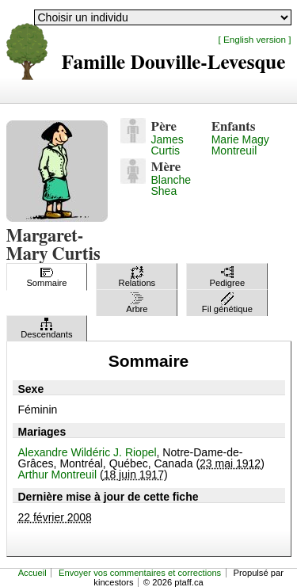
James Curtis (167, 145)
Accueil (32, 572)
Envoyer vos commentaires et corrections (140, 572)
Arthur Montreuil (57, 474)
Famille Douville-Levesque (174, 63)
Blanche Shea (171, 185)
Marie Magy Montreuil (240, 145)
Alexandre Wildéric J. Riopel (87, 452)
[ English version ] (255, 39)
